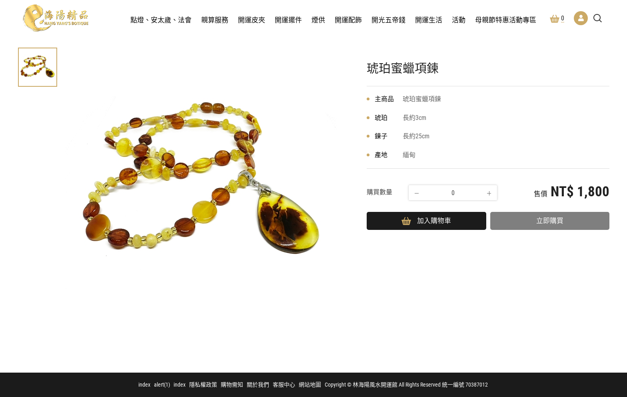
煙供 (318, 20)
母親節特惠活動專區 (505, 20)
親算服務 (214, 20)
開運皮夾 (251, 20)
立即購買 (549, 221)
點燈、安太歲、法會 (161, 20)
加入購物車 (426, 221)
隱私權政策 (203, 384)
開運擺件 (288, 20)
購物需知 (232, 384)
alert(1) (162, 384)
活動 (458, 20)
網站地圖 (310, 384)
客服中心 (284, 384)
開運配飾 (348, 20)
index (144, 384)
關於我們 (258, 384)
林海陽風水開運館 (56, 18)
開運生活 (428, 20)
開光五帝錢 (388, 20)
